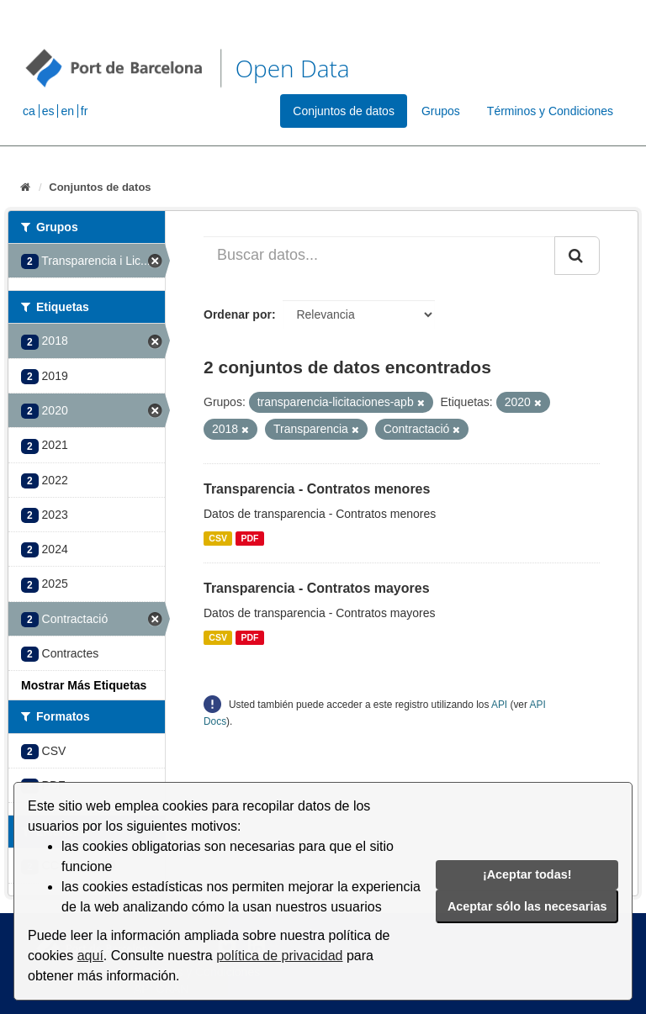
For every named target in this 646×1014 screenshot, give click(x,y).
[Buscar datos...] (379, 255)
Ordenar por (238, 314)
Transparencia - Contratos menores (317, 489)
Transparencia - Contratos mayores (317, 588)
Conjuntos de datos (343, 111)
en (67, 111)
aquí (90, 955)
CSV (218, 538)
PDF (249, 538)
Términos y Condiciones (550, 111)
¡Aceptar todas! (527, 874)
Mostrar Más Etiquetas (83, 685)
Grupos (440, 111)
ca (29, 111)
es (48, 111)
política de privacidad (279, 955)
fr (84, 111)
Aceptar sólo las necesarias (527, 906)
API (499, 704)
